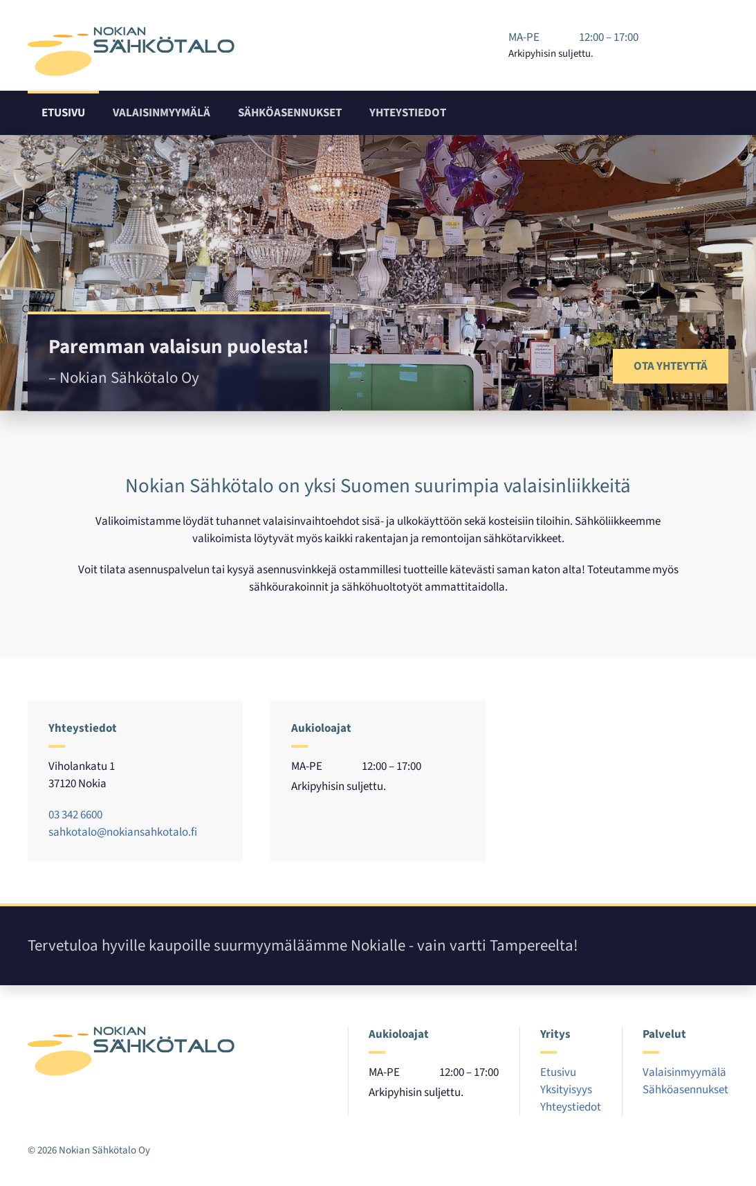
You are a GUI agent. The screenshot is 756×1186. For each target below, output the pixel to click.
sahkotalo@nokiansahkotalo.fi (122, 832)
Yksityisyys (566, 1089)
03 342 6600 (75, 815)
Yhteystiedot (407, 113)
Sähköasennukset (290, 113)
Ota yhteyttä (671, 366)
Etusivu (63, 113)
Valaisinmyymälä (161, 113)
